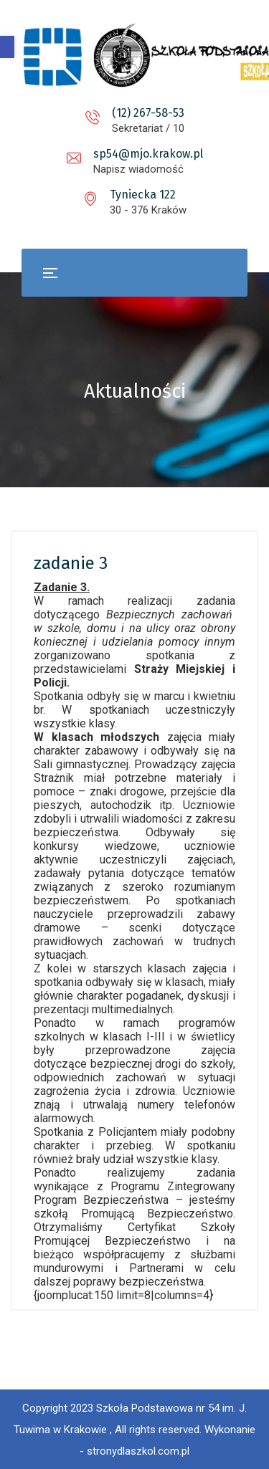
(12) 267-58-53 (148, 113)
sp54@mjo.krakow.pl (148, 154)
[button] (7, 47)
